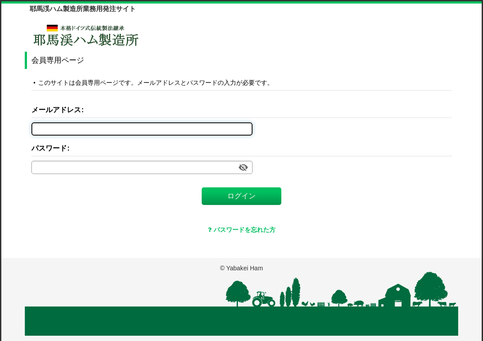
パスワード (49, 148)
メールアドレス (56, 110)
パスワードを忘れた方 (242, 229)
